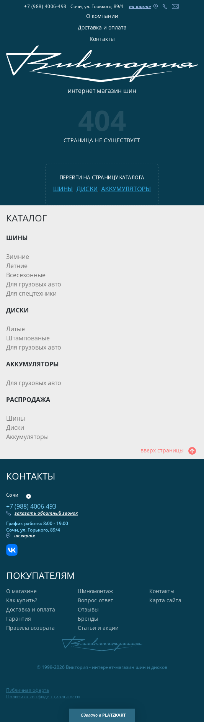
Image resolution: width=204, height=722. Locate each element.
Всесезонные (26, 275)
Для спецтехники (31, 293)
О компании (102, 16)
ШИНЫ (17, 238)
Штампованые (28, 338)
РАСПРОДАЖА (28, 399)
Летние (17, 266)
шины (63, 189)
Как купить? (21, 600)
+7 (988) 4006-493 (45, 6)
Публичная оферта (27, 690)
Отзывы (88, 609)
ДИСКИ (17, 310)
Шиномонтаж (95, 591)
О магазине (21, 591)
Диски (15, 427)
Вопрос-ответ (95, 600)
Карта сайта (165, 600)
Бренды (88, 618)
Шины (15, 418)
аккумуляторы (126, 189)
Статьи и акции (98, 627)
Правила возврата (30, 627)
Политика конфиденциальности (43, 697)
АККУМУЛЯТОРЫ (32, 364)
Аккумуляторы (27, 437)
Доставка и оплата (102, 27)
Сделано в (103, 715)
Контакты (102, 38)
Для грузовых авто (33, 284)
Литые (15, 329)
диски (87, 189)
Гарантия (18, 618)
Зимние (17, 256)
